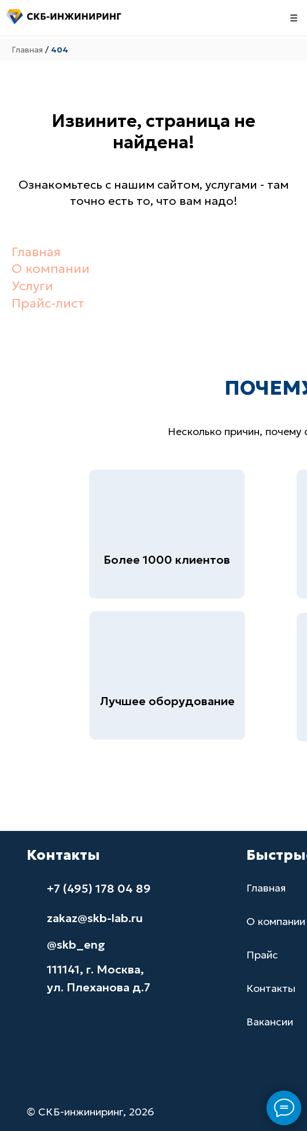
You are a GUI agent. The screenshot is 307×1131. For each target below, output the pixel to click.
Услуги (32, 286)
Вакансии (269, 1021)
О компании (51, 268)
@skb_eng (76, 944)
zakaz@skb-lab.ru (95, 918)
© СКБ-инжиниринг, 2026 (90, 1111)
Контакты (270, 988)
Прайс (262, 954)
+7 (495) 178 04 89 (99, 888)
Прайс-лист (48, 303)
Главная (27, 49)
